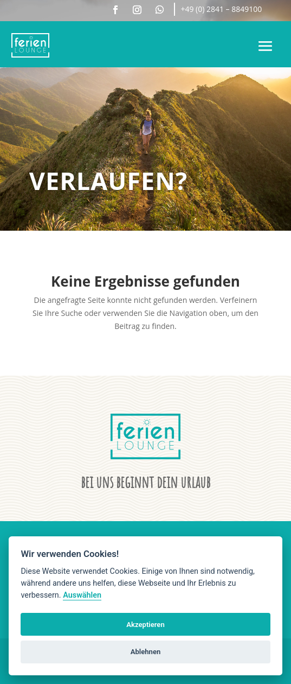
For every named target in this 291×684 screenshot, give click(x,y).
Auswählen (82, 595)
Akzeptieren (145, 624)
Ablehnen (146, 652)
